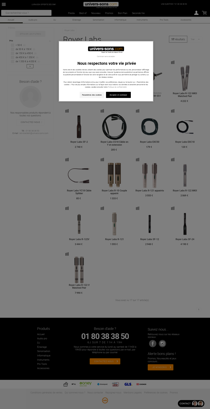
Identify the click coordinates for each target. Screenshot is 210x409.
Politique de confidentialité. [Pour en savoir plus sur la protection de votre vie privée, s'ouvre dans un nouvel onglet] (117, 87)
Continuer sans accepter (106, 56)
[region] (106, 71)
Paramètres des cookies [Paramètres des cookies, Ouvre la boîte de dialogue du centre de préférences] (92, 95)
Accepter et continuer (118, 95)
